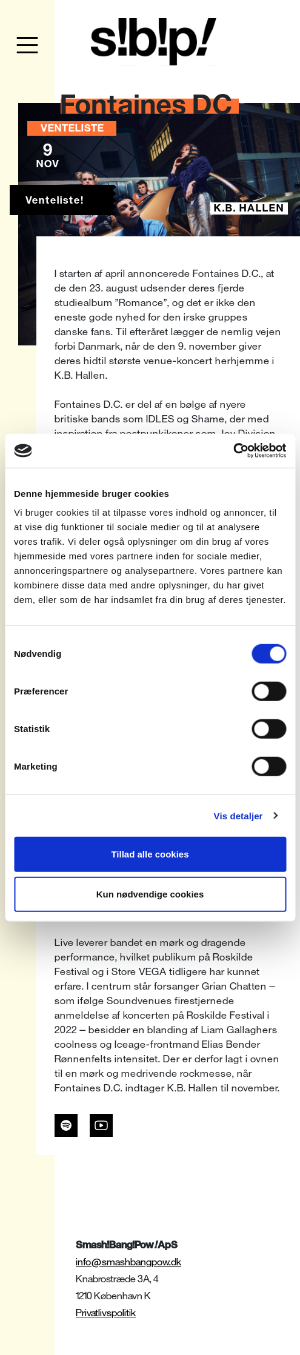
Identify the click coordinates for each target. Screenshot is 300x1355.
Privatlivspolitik (106, 1313)
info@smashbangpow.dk (128, 1262)
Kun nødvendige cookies (150, 893)
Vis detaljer (238, 815)
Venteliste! (54, 200)
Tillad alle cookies (149, 854)
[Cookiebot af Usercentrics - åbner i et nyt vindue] (233, 451)
